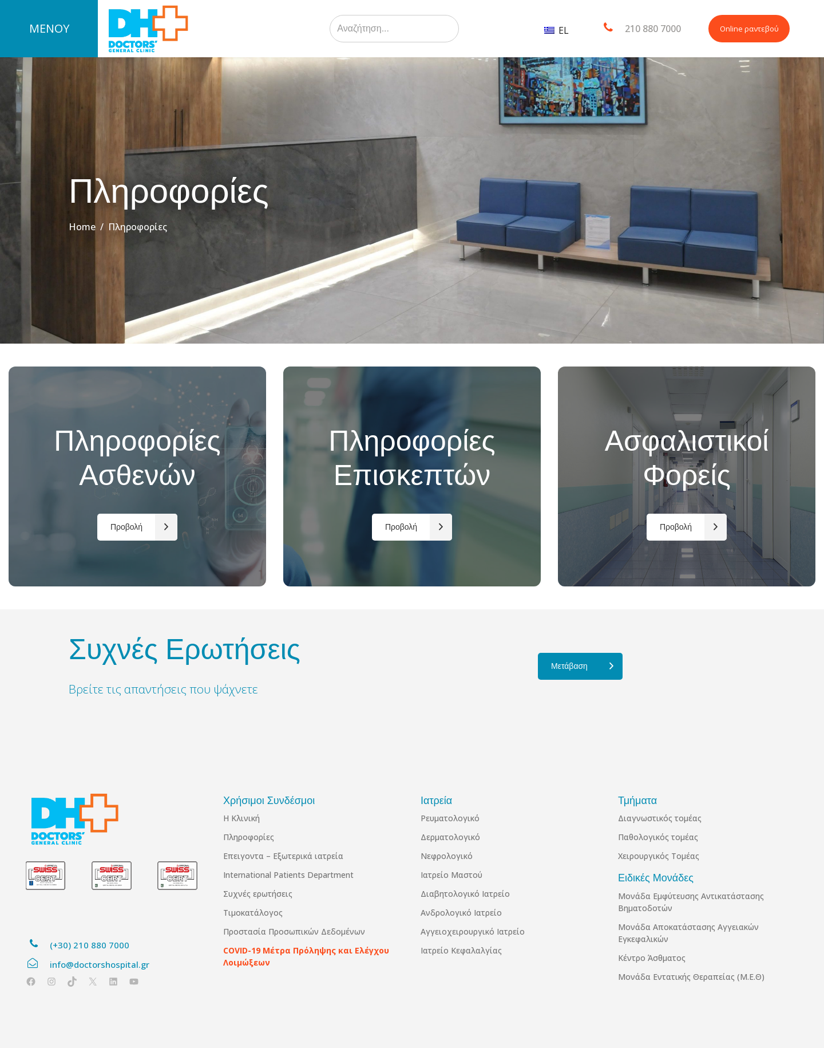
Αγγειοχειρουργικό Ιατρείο (473, 931)
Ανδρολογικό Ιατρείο (461, 912)
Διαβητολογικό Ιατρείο (465, 893)
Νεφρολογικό (447, 855)
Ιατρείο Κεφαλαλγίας (461, 950)
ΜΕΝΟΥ (49, 28)
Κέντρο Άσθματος (652, 957)
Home (82, 226)
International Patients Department (288, 874)
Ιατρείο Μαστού (451, 874)
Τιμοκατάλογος (253, 912)
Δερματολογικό (450, 837)
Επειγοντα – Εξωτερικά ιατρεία (283, 855)
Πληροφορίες (248, 837)
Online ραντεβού (749, 28)
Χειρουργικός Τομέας (658, 855)
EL (556, 30)
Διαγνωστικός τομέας (660, 818)
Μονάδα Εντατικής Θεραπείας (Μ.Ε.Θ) (691, 976)
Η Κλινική (241, 818)
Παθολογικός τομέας (658, 837)
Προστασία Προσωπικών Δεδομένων (294, 931)
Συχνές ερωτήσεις (257, 893)
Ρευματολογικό (450, 818)
